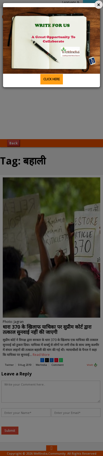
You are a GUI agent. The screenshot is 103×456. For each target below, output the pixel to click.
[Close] (98, 5)
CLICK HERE (51, 79)
